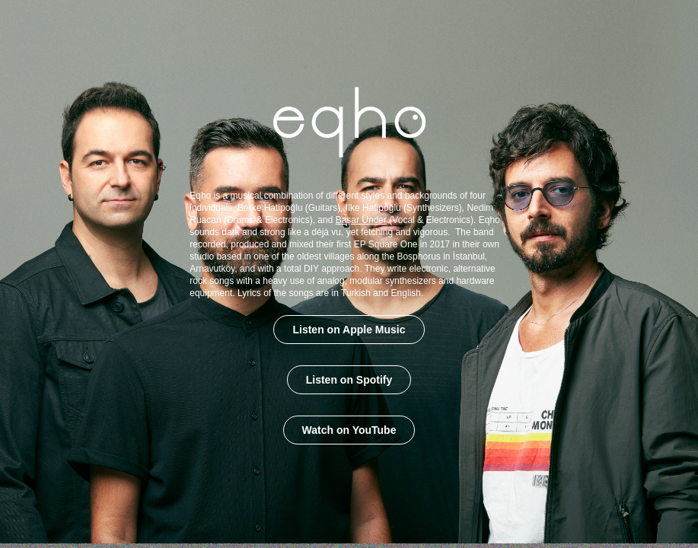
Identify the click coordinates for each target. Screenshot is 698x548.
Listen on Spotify (349, 380)
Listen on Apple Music (348, 329)
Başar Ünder (361, 220)
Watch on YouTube (349, 430)
